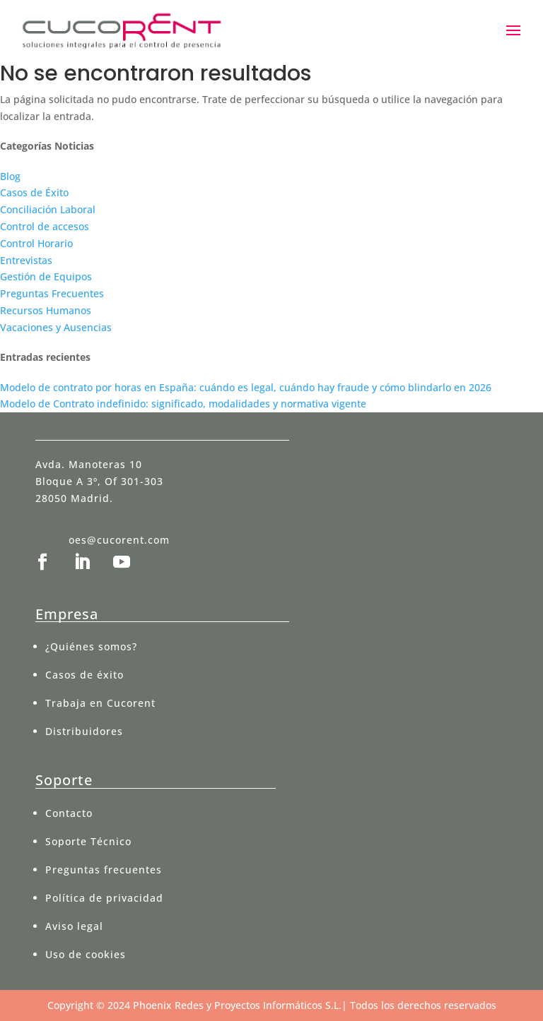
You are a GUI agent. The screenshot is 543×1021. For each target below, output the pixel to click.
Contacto (69, 813)
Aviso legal (74, 926)
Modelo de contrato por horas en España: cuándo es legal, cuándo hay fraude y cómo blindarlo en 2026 (245, 387)
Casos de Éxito (34, 192)
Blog (10, 176)
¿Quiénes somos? (91, 646)
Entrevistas (26, 260)
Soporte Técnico (88, 841)
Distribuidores (84, 731)
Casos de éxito (84, 674)
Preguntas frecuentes (103, 869)
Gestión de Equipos (46, 276)
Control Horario (36, 243)
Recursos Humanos (45, 310)
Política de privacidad (104, 897)
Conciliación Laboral (47, 209)
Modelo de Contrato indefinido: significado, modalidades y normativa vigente (183, 403)
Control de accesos (44, 226)
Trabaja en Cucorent (100, 703)
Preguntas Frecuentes (52, 293)
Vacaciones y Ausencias (56, 327)
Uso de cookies (85, 954)
